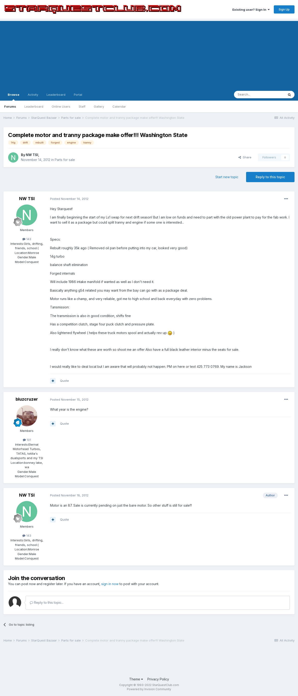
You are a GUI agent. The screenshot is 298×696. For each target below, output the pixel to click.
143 (26, 239)
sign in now (110, 584)
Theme (136, 679)
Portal (78, 94)
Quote (64, 380)
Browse (13, 97)
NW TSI (32, 155)
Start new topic (226, 177)
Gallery (99, 106)
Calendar (119, 106)
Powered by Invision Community (149, 689)
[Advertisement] (149, 53)
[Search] (259, 94)
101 (27, 440)
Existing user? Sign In (251, 9)
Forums (10, 106)
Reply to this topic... (47, 602)
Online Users (61, 106)
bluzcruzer (27, 399)
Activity (33, 94)
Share (244, 157)
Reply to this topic (270, 177)
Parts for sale (65, 160)
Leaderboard (33, 106)
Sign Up (284, 9)
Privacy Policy (158, 679)
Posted (69, 199)
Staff (82, 106)
